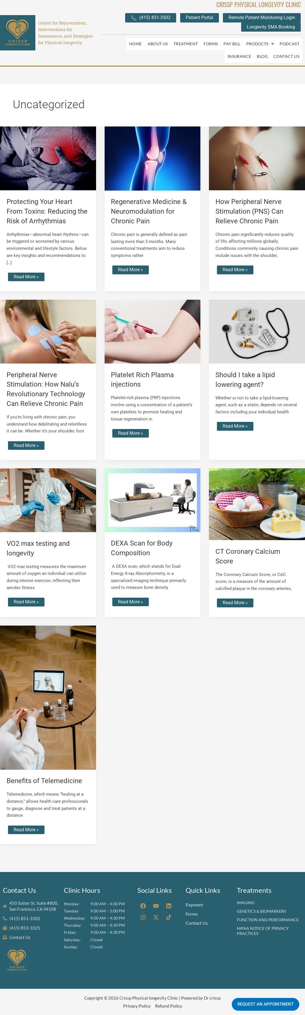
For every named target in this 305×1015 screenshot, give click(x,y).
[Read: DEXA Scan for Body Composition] (153, 499)
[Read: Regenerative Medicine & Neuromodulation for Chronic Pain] (153, 147)
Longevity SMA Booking (271, 27)
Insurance (239, 47)
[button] (260, 41)
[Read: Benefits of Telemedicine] (48, 697)
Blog (262, 47)
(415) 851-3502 (150, 18)
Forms (211, 40)
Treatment (186, 40)
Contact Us (286, 47)
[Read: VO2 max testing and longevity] (48, 499)
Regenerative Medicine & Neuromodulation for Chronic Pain (151, 200)
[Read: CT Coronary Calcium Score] (257, 503)
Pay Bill (231, 40)
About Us (158, 40)
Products (260, 40)
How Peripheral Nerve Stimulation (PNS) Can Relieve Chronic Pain (251, 200)
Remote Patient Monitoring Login (262, 17)
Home (135, 40)
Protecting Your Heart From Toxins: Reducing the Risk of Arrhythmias (45, 200)
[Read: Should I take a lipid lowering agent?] (257, 320)
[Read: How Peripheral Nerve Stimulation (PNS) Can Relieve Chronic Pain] (257, 146)
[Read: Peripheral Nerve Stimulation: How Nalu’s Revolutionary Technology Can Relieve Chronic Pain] (48, 320)
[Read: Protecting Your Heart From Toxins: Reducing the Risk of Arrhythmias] (48, 146)
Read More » (26, 264)
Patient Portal (199, 17)
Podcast (289, 40)
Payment (194, 904)
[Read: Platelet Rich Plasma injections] (153, 320)
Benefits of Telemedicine (47, 781)
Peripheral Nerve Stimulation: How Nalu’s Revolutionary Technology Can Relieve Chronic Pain (46, 383)
